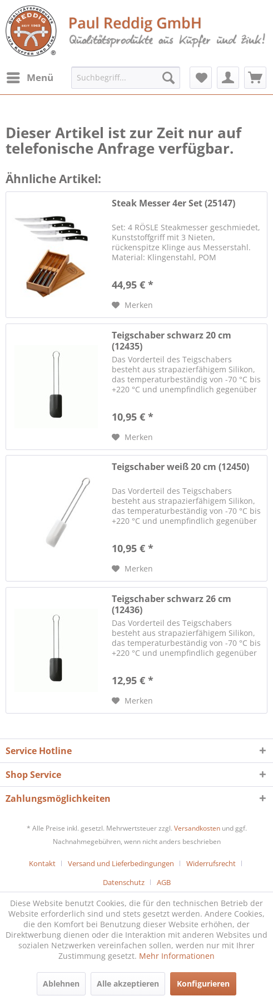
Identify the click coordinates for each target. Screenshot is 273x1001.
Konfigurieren (203, 983)
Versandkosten (197, 828)
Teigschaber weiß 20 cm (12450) (180, 467)
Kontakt (42, 863)
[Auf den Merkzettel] (132, 305)
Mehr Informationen (177, 956)
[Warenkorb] (255, 78)
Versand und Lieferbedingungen (121, 863)
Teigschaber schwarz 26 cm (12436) (171, 604)
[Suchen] (168, 78)
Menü (30, 76)
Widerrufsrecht (211, 863)
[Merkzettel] (201, 78)
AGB (164, 882)
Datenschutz (124, 882)
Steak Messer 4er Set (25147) (173, 203)
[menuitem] (29, 78)
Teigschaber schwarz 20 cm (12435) (171, 341)
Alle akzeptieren (128, 983)
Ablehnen (61, 983)
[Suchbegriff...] (125, 78)
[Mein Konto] (228, 78)
